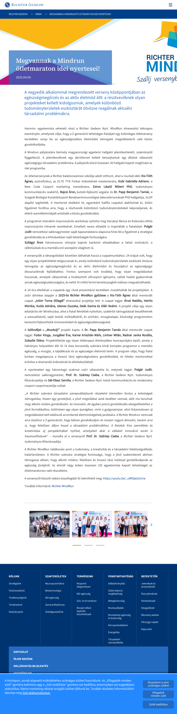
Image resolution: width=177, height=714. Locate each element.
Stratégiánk (15, 583)
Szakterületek (55, 576)
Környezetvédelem (118, 625)
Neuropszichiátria (54, 583)
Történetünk (15, 605)
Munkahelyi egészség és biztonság (119, 616)
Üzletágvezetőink (54, 612)
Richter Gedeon (18, 14)
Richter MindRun (63, 486)
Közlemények (148, 601)
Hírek (38, 14)
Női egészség (52, 597)
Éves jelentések (149, 594)
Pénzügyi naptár (149, 622)
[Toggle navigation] (170, 5)
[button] (150, 525)
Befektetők (149, 576)
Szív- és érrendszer (87, 601)
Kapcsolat (146, 629)
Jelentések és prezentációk (148, 585)
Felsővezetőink (17, 590)
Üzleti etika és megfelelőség (115, 592)
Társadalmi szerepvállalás (115, 641)
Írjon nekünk (23, 659)
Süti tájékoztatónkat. (37, 693)
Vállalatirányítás (116, 583)
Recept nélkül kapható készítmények (84, 611)
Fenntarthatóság (120, 576)
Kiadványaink (16, 612)
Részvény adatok (150, 615)
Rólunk (14, 576)
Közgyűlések (147, 608)
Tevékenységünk (18, 597)
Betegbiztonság (116, 601)
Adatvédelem (23, 673)
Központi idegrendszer (84, 585)
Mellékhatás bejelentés (31, 666)
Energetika (114, 632)
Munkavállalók (116, 608)
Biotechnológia (53, 590)
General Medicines (55, 605)
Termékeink (85, 576)
